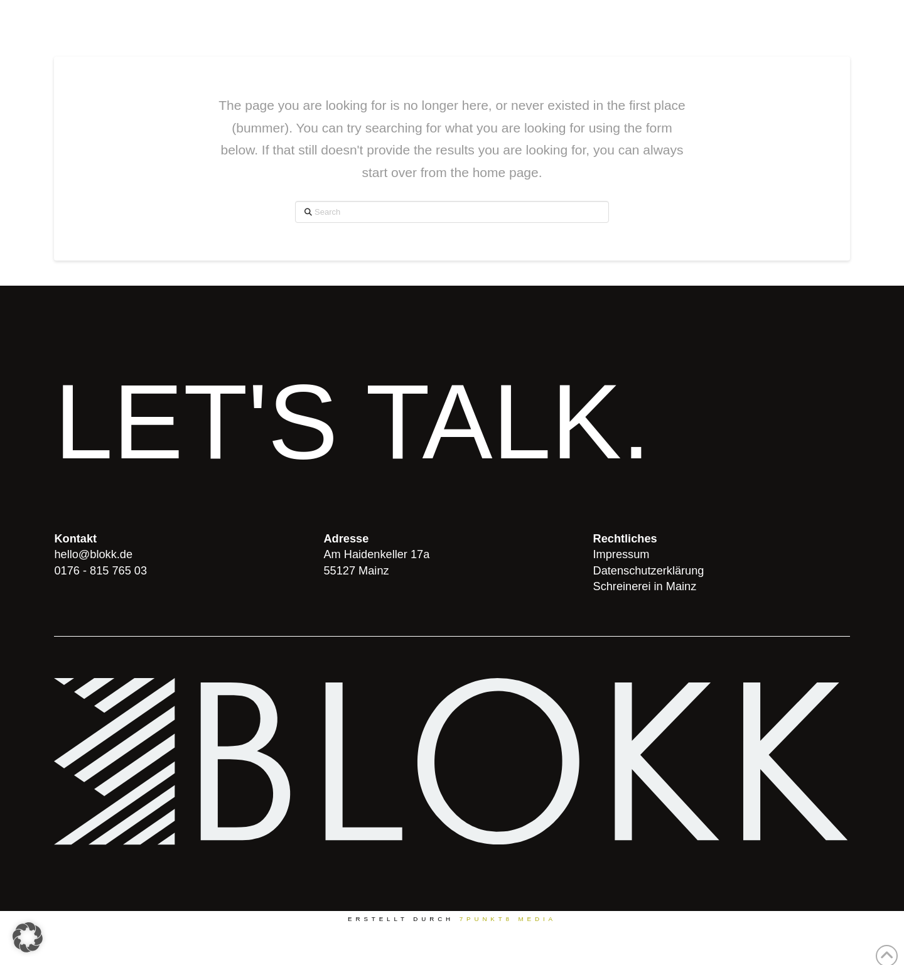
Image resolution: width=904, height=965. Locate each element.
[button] (27, 937)
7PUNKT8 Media (508, 918)
